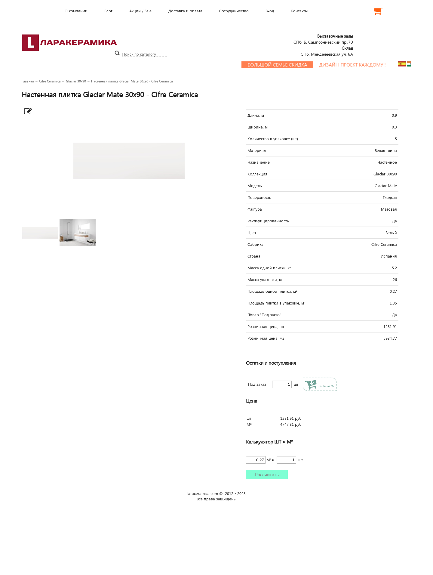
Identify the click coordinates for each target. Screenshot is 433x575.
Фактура (254, 209)
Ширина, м (257, 127)
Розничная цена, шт (265, 326)
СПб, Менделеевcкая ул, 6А (327, 51)
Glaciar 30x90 (76, 81)
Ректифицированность (268, 221)
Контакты (299, 11)
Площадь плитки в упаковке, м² (276, 303)
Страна (253, 256)
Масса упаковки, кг (264, 279)
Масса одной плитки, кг (269, 267)
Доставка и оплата (185, 11)
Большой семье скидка (280, 64)
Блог (108, 11)
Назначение (258, 162)
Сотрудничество (234, 11)
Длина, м (255, 115)
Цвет (251, 232)
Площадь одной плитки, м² (272, 291)
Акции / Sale (140, 11)
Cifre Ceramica (50, 81)
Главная (28, 81)
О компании (76, 11)
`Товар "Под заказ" (264, 314)
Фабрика (255, 244)
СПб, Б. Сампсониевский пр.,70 (323, 39)
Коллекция (257, 174)
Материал (256, 150)
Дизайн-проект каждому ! (355, 64)
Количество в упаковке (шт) (272, 138)
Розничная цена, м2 (265, 338)
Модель (254, 185)
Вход (270, 11)
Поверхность (259, 197)
